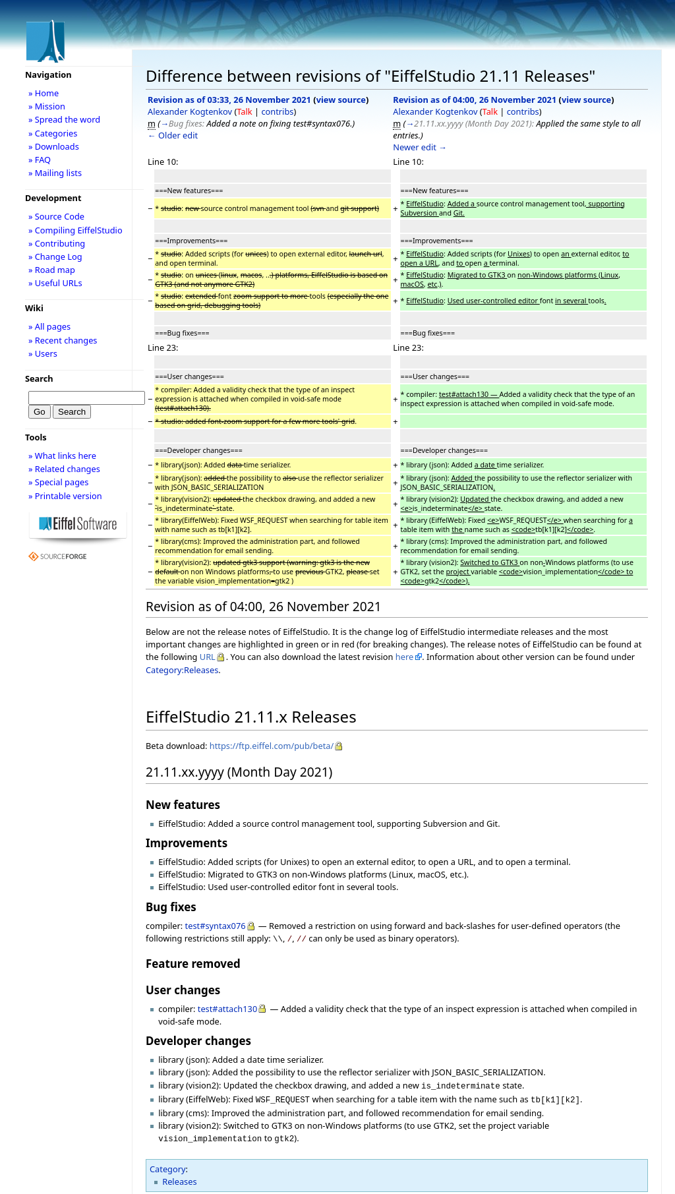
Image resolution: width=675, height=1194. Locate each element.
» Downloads (53, 146)
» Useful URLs (55, 283)
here (404, 657)
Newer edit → (420, 147)
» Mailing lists (55, 173)
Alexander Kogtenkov (190, 111)
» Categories (53, 133)
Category (168, 1164)
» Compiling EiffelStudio (75, 230)
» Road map (51, 270)
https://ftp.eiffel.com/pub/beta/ (272, 746)
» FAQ (39, 159)
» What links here (62, 456)
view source (341, 99)
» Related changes (64, 469)
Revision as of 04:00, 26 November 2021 (474, 99)
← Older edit (173, 135)
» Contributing (56, 243)
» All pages (49, 326)
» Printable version (65, 496)
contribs (277, 111)
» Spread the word (64, 119)
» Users (42, 353)
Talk (244, 111)
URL (208, 657)
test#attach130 (227, 1007)
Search (39, 378)
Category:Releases (182, 670)
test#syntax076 (215, 926)
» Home (43, 93)
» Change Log (55, 256)
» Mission (46, 106)
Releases (179, 1176)
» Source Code (56, 216)
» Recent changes (63, 340)
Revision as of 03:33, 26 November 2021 (229, 99)
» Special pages (58, 482)
